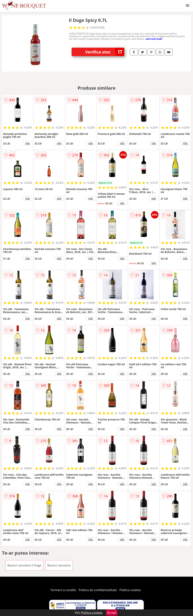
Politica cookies (130, 590)
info (27, 143)
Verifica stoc (104, 52)
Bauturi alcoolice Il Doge (24, 565)
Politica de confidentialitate (98, 590)
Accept (111, 613)
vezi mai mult (154, 39)
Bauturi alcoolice (59, 565)
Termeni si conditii (63, 590)
